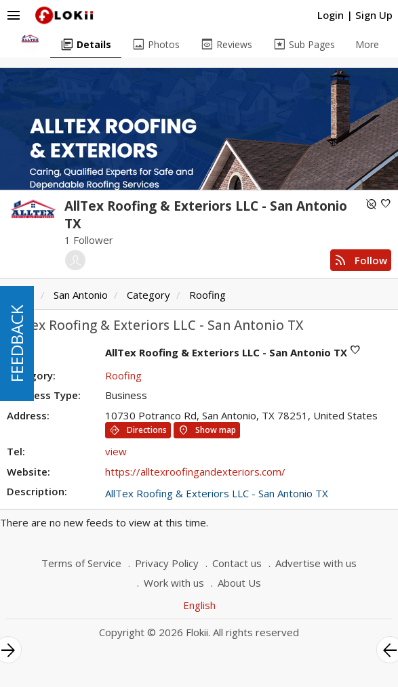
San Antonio (81, 294)
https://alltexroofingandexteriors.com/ (195, 471)
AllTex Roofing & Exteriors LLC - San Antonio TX (216, 493)
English (199, 605)
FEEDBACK (16, 343)
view (116, 451)
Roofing (207, 294)
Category (148, 294)
